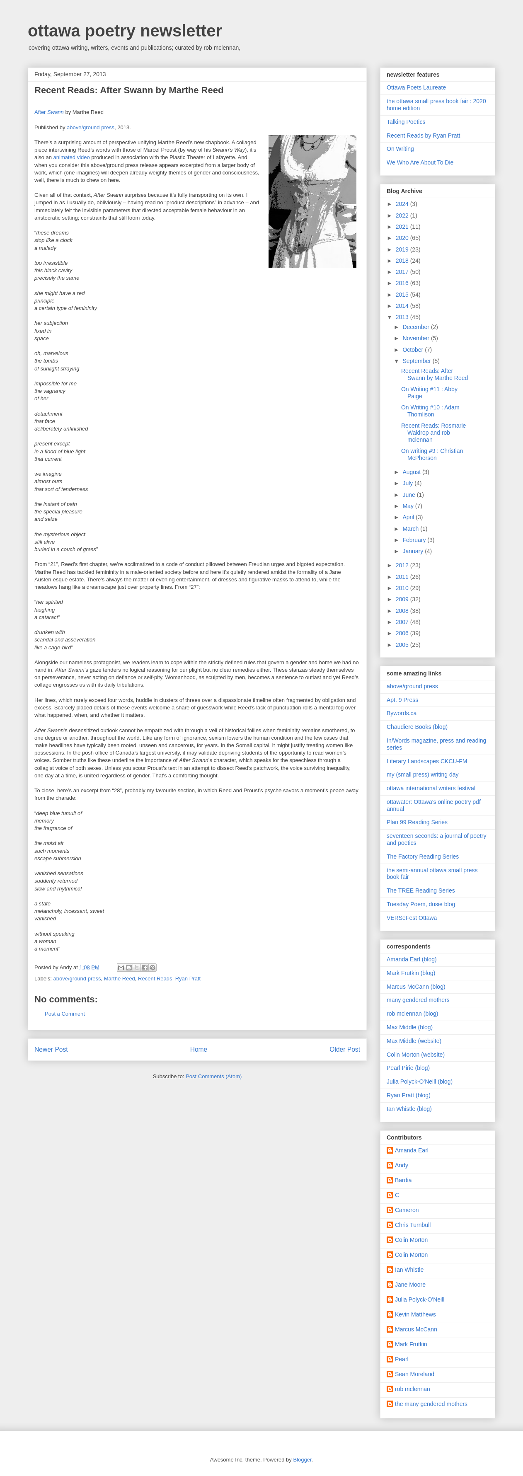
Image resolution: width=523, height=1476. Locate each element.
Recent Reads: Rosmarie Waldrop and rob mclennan (433, 432)
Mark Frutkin (411, 1344)
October (413, 349)
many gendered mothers (418, 1000)
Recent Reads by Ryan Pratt (423, 135)
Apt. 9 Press (402, 700)
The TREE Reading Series (421, 890)
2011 (403, 576)
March (411, 528)
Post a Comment (65, 1014)
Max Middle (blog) (410, 1027)
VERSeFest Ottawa (412, 918)
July (408, 483)
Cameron (407, 1210)
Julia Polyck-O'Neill (419, 1299)
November (416, 338)
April (409, 517)
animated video (71, 157)
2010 (403, 588)
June (409, 494)
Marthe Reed (119, 978)
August (412, 472)
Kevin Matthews (415, 1314)
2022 (403, 215)
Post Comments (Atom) (214, 1076)
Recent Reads (155, 978)
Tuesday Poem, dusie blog (421, 904)
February (414, 540)
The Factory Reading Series (423, 856)
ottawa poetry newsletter (125, 31)
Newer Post (51, 1049)
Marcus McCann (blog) (416, 986)
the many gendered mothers (431, 1404)
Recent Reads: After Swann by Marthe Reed (434, 374)
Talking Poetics (406, 122)
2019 (403, 249)
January (413, 551)
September (417, 361)
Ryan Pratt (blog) (409, 1095)
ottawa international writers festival (431, 788)
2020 (403, 238)
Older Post (344, 1049)
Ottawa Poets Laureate (416, 87)
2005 (403, 644)
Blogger (302, 1460)
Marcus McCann (416, 1329)
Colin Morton (411, 1239)
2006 (403, 633)
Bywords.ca (401, 713)
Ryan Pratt (188, 978)
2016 (403, 283)
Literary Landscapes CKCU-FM (427, 761)
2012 (403, 565)
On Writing (400, 148)
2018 (403, 260)
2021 (403, 226)
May (408, 506)
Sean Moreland (414, 1374)
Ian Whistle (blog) (409, 1109)
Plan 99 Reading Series (417, 822)
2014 (403, 305)
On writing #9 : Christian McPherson (432, 454)
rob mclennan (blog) (412, 1013)
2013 (403, 317)
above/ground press (90, 127)
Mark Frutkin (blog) (411, 973)
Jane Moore (410, 1284)
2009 (403, 599)
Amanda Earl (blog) (412, 959)
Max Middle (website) (414, 1041)
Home (199, 1049)
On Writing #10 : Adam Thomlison (430, 411)
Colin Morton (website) (416, 1054)
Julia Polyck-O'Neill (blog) (420, 1081)
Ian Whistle (409, 1269)
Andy (401, 1165)
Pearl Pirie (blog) (408, 1068)
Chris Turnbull (413, 1225)
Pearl (402, 1359)
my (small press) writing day (422, 774)
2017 (403, 272)
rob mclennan (412, 1389)
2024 (403, 204)
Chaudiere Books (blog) (417, 726)
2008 (403, 610)
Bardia (403, 1180)
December (416, 327)
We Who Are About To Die (420, 162)
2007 (403, 622)
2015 (403, 294)
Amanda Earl (412, 1150)
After (49, 112)
